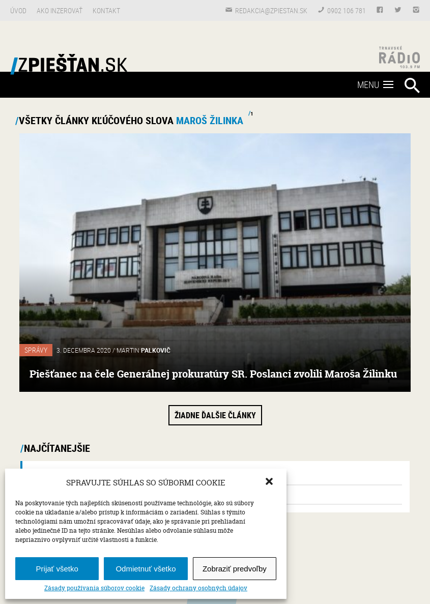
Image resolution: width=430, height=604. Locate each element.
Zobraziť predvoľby (235, 568)
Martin (143, 350)
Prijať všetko (57, 568)
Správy (35, 350)
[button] (270, 482)
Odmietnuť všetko (146, 568)
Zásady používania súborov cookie (94, 588)
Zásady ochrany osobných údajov (198, 588)
